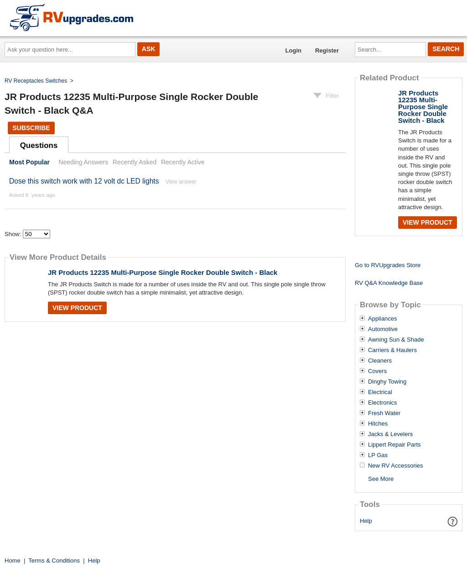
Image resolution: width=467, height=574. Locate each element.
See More (381, 478)
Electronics (382, 403)
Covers (377, 371)
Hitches (378, 424)
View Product (77, 307)
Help (366, 520)
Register (327, 50)
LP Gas (378, 455)
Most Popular (29, 162)
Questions (39, 145)
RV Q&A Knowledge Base (389, 282)
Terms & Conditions (54, 560)
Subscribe (31, 128)
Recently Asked (134, 162)
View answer (181, 182)
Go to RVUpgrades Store (387, 265)
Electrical (380, 392)
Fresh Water (384, 413)
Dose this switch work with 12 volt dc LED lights (84, 181)
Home (13, 560)
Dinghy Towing (387, 382)
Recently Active (183, 162)
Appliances (382, 319)
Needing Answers (83, 162)
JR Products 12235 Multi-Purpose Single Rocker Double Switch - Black (162, 272)
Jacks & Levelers (390, 434)
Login (293, 50)
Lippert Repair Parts (394, 445)
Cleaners (380, 361)
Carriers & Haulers (392, 350)
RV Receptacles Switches (36, 81)
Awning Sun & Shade (396, 340)
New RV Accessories (395, 466)
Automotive (383, 329)
